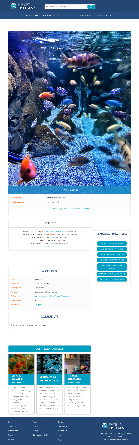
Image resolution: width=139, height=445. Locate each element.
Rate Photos (13, 430)
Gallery (11, 439)
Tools (35, 422)
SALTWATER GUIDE (105, 15)
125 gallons (39, 304)
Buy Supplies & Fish (40, 435)
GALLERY (61, 15)
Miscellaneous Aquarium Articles (112, 267)
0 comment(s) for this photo (62, 208)
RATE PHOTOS (32, 15)
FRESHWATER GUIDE (85, 15)
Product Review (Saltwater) (112, 279)
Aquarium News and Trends (112, 243)
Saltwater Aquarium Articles (112, 260)
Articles (36, 426)
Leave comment (82, 208)
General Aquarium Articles (112, 249)
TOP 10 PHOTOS (47, 15)
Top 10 (10, 435)
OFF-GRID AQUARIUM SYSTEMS (17, 379)
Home (10, 422)
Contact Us (62, 430)
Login (60, 439)
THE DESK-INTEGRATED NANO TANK (74, 379)
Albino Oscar (54, 296)
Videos (36, 430)
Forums (61, 422)
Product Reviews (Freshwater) (112, 274)
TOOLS (70, 15)
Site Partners (63, 426)
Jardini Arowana (41, 296)
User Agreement (109, 439)
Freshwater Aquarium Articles (112, 254)
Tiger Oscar (65, 296)
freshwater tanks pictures (55, 231)
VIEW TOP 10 (49, 246)
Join (59, 435)
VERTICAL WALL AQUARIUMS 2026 (49, 378)
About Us (12, 426)
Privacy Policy (122, 439)
